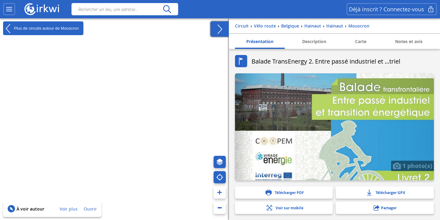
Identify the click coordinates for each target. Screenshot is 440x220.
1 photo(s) (412, 165)
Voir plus (69, 209)
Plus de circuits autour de (41, 28)
